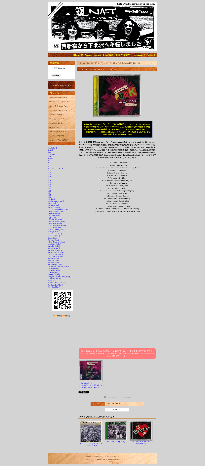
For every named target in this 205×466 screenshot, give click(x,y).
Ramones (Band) (53, 258)
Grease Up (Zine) (54, 236)
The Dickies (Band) (54, 228)
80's (49, 166)
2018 (49, 181)
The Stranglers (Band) (55, 285)
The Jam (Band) (53, 240)
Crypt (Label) (52, 218)
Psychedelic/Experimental (58, 110)
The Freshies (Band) (55, 234)
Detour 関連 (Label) (55, 224)
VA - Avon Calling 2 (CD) (116, 442)
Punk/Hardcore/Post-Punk (58, 98)
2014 (49, 173)
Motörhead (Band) (54, 248)
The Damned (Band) (55, 220)
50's (49, 160)
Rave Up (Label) (53, 260)
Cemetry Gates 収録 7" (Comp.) (59, 209)
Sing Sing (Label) (54, 275)
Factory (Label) (53, 232)
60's (49, 162)
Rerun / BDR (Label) (55, 265)
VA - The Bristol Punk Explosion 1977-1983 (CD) (123, 63)
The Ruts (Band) (53, 268)
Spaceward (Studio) (54, 279)
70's (49, 164)
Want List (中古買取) (56, 136)
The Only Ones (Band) (55, 254)
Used (49, 152)
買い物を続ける (87, 383)
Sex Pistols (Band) (54, 271)
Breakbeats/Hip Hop (56, 123)
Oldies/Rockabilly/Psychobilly (59, 102)
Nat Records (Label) (55, 250)
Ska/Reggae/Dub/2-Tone (57, 119)
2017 (49, 179)
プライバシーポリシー (112, 456)
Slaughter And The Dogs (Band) (59, 277)
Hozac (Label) (53, 238)
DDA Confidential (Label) (57, 226)
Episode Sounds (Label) (56, 230)
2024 (49, 193)
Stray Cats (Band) (54, 287)
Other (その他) (54, 127)
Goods (50, 156)
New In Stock (52, 148)
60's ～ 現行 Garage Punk (58, 106)
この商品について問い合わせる (92, 385)
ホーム (82, 63)
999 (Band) (51, 199)
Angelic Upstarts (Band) (56, 201)
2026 (49, 197)
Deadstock (51, 154)
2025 (49, 195)
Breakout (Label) (53, 205)
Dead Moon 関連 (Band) (56, 221)
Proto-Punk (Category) (55, 256)
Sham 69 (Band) (53, 273)
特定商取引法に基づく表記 (94, 456)
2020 (49, 185)
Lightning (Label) (54, 246)
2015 (49, 174)
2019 (49, 183)
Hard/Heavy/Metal (55, 115)
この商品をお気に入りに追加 (117, 397)
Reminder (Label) (54, 262)
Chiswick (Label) (54, 213)
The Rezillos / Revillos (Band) (58, 267)
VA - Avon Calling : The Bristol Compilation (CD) (91, 445)
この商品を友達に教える (90, 387)
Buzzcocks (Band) (54, 207)
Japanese (51, 158)
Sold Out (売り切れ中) (57, 132)
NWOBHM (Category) (55, 252)
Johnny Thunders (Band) (56, 242)
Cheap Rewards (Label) (56, 211)
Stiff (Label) (52, 281)
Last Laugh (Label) (54, 244)
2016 (49, 177)
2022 (49, 189)
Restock (50, 150)
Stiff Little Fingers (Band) (56, 283)
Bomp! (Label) (53, 203)
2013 (49, 171)
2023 (49, 191)
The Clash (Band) (54, 215)
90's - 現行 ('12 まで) (55, 168)
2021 (49, 187)
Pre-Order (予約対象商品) (58, 140)
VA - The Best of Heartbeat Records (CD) (141, 443)
